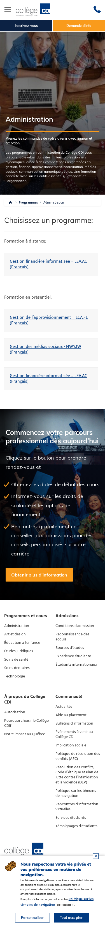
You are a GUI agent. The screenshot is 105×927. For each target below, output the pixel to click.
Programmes (28, 202)
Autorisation (14, 712)
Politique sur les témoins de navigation (75, 793)
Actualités (63, 706)
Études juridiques (18, 651)
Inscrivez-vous (26, 26)
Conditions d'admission (74, 625)
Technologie (14, 676)
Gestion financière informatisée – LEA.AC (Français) (48, 264)
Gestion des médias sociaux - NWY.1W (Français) (45, 349)
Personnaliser (32, 918)
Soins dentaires (17, 667)
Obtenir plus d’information (39, 575)
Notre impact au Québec (24, 734)
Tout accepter (71, 918)
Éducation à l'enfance (22, 642)
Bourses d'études (69, 647)
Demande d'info (78, 26)
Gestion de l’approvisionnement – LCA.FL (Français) (49, 320)
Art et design (15, 634)
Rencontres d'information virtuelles (76, 807)
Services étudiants (70, 817)
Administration (53, 202)
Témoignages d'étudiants (76, 826)
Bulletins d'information (74, 723)
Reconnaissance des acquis (72, 637)
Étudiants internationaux (76, 664)
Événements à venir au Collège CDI (74, 734)
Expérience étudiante (73, 656)
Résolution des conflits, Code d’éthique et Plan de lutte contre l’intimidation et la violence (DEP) (76, 775)
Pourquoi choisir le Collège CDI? (26, 723)
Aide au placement (71, 715)
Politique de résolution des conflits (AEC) (77, 756)
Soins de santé (16, 659)
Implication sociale (70, 745)
